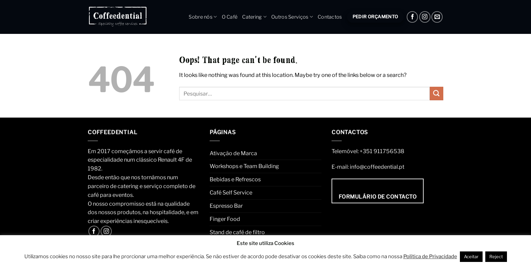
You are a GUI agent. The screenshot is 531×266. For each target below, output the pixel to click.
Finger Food (225, 219)
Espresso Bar (226, 205)
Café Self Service (231, 192)
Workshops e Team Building (244, 166)
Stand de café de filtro (237, 232)
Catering (254, 17)
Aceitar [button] (471, 256)
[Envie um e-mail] (437, 16)
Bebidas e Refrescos (235, 179)
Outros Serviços (292, 17)
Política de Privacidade (430, 256)
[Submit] (436, 93)
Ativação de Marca (233, 153)
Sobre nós (203, 17)
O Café (230, 17)
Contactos (330, 17)
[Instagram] (424, 16)
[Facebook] (412, 16)
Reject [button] (496, 256)
